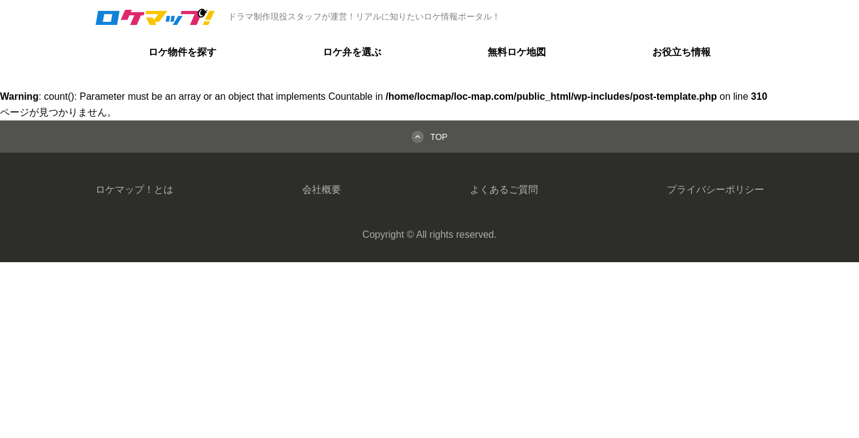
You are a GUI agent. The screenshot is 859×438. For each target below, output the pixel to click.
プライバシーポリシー (715, 189)
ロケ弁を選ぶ (352, 52)
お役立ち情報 (681, 52)
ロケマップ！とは (134, 189)
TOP (439, 137)
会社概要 (321, 189)
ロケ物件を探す (182, 52)
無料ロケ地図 (517, 52)
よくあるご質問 (504, 189)
